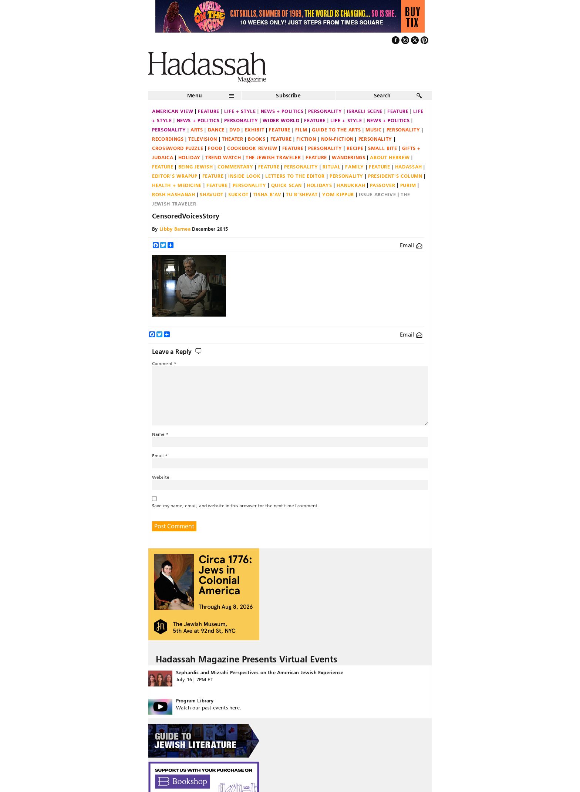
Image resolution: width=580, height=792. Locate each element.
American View (172, 111)
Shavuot (211, 194)
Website (160, 477)
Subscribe (288, 95)
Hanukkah (351, 185)
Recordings (168, 139)
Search (382, 95)
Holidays (319, 185)
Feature (208, 111)
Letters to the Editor (295, 176)
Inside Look (244, 176)
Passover (382, 185)
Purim (408, 185)
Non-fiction (337, 139)
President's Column (395, 176)
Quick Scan (286, 185)
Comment (164, 363)
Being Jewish (195, 167)
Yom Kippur (338, 194)
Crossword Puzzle (177, 148)
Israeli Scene (364, 111)
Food (215, 148)
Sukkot (238, 194)
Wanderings (348, 157)
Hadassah (408, 167)
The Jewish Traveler (273, 157)
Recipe (355, 148)
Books (256, 139)
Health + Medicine (177, 185)
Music (373, 130)
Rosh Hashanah (173, 194)
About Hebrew (389, 157)
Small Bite (382, 148)
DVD (234, 130)
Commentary (235, 167)
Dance (216, 130)
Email (411, 245)
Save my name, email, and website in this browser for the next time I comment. (235, 505)
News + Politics (282, 111)
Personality (325, 111)
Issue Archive (377, 194)
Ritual (331, 167)
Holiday (189, 157)
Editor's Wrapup (175, 176)
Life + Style (240, 111)
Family (354, 167)
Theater (232, 139)
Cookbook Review (252, 148)
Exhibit (254, 130)
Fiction (306, 139)
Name (160, 434)
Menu (194, 95)
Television (202, 139)
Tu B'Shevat (301, 194)
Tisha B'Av (267, 194)
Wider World (281, 120)
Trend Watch (223, 157)
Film (301, 130)
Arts (196, 130)
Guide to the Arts (336, 130)
